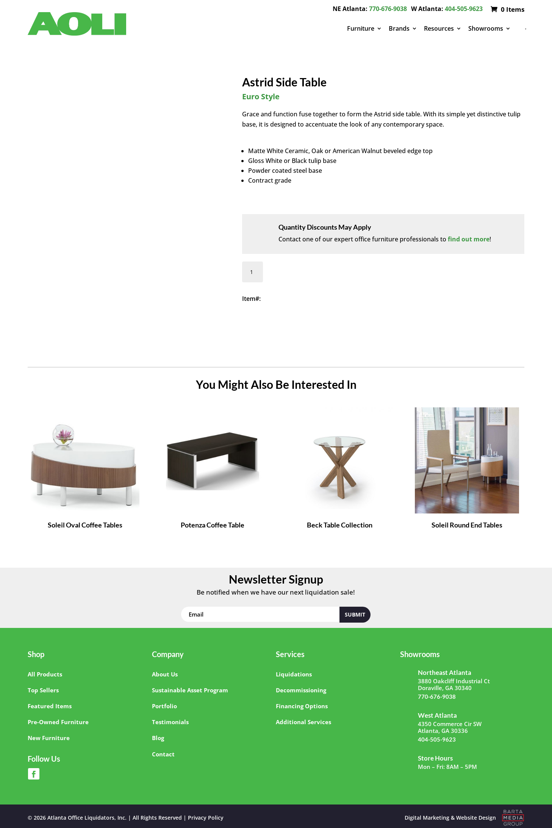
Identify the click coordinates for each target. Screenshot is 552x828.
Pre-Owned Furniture (58, 722)
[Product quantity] (252, 271)
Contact (163, 754)
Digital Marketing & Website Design (450, 817)
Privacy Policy (206, 817)
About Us (165, 674)
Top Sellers (43, 690)
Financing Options (302, 706)
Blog (158, 738)
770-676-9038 (388, 9)
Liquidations (294, 674)
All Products (45, 674)
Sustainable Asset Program (190, 690)
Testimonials (170, 722)
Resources (439, 28)
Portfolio (164, 706)
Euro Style (261, 96)
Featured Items (50, 706)
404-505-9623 (464, 9)
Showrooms (485, 28)
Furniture (360, 28)
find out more (468, 239)
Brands (399, 28)
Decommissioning (301, 690)
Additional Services (303, 722)
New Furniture (49, 738)
